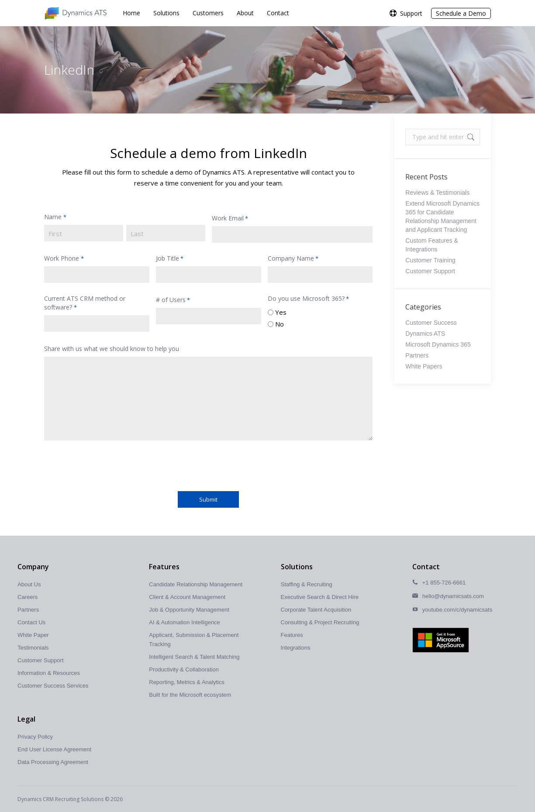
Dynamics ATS (425, 333)
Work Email (230, 218)
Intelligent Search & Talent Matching (194, 657)
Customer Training (430, 260)
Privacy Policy (35, 736)
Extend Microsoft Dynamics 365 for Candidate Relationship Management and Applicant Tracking (442, 216)
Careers (27, 597)
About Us (29, 584)
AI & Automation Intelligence (184, 622)
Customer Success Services (53, 685)
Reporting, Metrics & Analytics (186, 682)
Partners (416, 355)
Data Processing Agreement (52, 762)
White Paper (33, 635)
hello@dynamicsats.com (453, 596)
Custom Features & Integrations (431, 245)
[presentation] (110, 464)
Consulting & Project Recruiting (320, 622)
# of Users (173, 300)
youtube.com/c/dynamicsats (457, 609)
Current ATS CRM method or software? (84, 303)
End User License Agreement (54, 749)
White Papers (423, 366)
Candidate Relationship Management (195, 584)
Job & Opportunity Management (189, 609)
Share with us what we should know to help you (111, 348)
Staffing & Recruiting (306, 584)
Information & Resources (48, 673)
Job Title (169, 258)
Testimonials (33, 647)
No (279, 324)
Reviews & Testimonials (437, 192)
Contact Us (31, 622)
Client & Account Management (187, 597)
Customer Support (430, 271)
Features (292, 635)
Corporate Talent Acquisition (316, 609)
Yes (280, 312)
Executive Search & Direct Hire (320, 597)
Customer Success (430, 322)
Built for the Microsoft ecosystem (190, 695)
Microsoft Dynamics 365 (437, 344)
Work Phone (63, 258)
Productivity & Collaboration (184, 669)
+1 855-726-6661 (444, 582)
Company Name (293, 258)
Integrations (296, 647)
